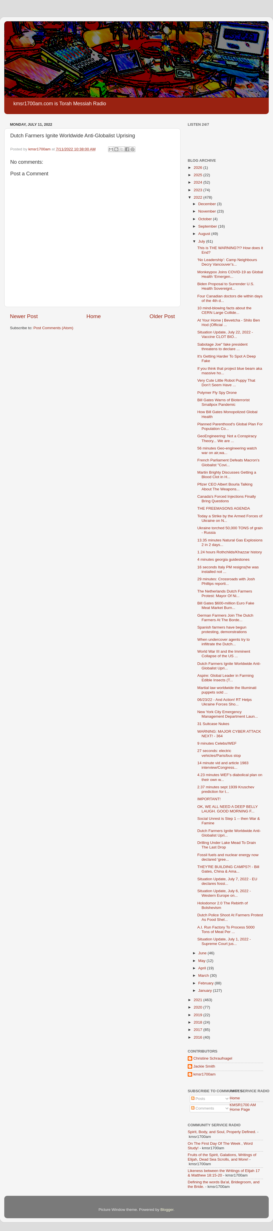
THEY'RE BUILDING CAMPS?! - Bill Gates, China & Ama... (228, 869)
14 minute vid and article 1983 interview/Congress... (223, 765)
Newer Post (24, 316)
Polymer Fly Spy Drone (217, 392)
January (205, 990)
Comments (202, 1108)
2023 (198, 190)
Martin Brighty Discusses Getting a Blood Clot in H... (226, 474)
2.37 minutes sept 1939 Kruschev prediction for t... (225, 789)
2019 (198, 1015)
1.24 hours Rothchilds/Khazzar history (229, 552)
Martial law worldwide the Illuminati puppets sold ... (227, 690)
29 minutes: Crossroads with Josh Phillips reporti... (226, 581)
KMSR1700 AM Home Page (243, 1107)
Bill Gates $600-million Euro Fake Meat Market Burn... (225, 605)
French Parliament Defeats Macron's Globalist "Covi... (228, 462)
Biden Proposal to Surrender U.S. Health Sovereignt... (225, 286)
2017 (198, 1030)
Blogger (166, 1209)
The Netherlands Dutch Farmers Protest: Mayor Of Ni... (224, 593)
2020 (198, 1007)
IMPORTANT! (209, 799)
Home (93, 316)
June (203, 953)
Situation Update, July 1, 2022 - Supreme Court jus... (224, 941)
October (205, 219)
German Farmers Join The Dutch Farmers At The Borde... (225, 617)
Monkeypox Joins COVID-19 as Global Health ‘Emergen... (230, 274)
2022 (198, 197)
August (204, 234)
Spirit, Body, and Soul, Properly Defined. (222, 1132)
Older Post (162, 316)
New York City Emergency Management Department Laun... (227, 714)
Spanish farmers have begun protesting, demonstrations (222, 629)
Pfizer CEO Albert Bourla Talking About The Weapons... (225, 486)
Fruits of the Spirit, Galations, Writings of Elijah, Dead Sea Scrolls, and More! (222, 1157)
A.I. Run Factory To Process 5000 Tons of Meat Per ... (226, 929)
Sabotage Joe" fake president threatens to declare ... (222, 346)
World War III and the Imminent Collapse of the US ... (223, 653)
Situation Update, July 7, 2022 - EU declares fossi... (227, 881)
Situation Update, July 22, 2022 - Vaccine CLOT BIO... (225, 334)
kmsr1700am (204, 1074)
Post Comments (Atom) (53, 328)
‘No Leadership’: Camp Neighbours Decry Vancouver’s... (227, 262)
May (202, 961)
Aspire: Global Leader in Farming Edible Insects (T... (225, 677)
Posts (198, 1098)
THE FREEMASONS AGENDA (223, 508)
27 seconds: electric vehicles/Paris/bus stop (219, 753)
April (202, 968)
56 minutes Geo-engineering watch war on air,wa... (227, 450)
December (207, 204)
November (207, 211)
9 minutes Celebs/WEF (217, 743)
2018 (198, 1022)
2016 (198, 1037)
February (206, 983)
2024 (198, 182)
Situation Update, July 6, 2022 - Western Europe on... (224, 893)
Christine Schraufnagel (212, 1058)
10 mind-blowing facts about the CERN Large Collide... (224, 310)
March (204, 975)
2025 (198, 175)
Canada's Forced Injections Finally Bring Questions (226, 498)
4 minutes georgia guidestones (223, 559)
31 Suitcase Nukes (213, 724)
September (208, 226)
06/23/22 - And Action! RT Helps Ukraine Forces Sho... (224, 702)
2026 (198, 167)
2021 (198, 1000)
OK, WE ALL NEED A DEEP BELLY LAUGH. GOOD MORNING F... (227, 808)
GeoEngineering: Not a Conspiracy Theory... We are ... (227, 438)
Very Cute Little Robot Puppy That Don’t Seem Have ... (226, 382)
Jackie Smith (204, 1066)
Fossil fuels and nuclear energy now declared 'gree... (227, 857)
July (202, 241)
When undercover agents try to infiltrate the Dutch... (223, 641)
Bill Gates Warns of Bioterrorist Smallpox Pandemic (223, 402)
